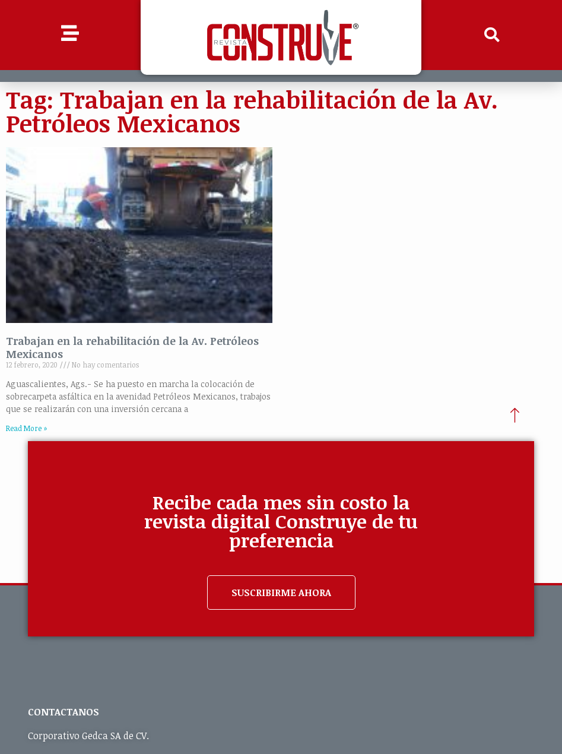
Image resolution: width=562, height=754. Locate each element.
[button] (492, 35)
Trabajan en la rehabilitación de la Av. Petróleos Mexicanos (132, 347)
